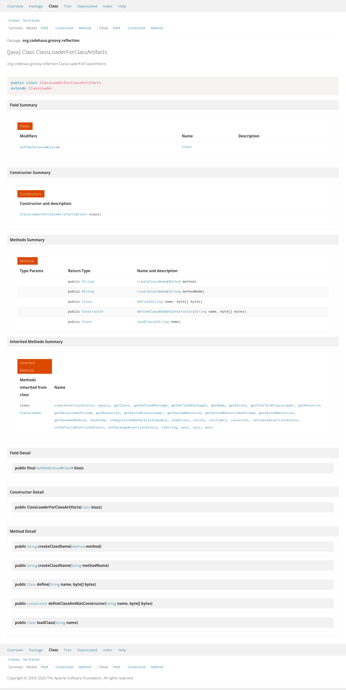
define (143, 301)
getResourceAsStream (73, 412)
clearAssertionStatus (74, 405)
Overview (15, 6)
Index (107, 6)
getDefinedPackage (150, 405)
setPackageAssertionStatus (132, 427)
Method (85, 28)
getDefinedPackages (189, 405)
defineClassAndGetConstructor (165, 311)
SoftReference (33, 147)
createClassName (152, 281)
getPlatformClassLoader (272, 405)
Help (122, 6)
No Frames (31, 20)
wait (185, 427)
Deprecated (87, 6)
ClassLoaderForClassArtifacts (47, 214)
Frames (14, 20)
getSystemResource (184, 412)
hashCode (98, 420)
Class (53, 147)
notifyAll (218, 420)
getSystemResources (276, 412)
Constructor (65, 28)
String (88, 281)
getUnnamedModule (70, 420)
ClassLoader (31, 412)
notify (199, 420)
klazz (187, 147)
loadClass (146, 321)
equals (104, 405)
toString (169, 427)
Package (36, 6)
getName (218, 405)
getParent (238, 405)
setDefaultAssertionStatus (79, 427)
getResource (309, 405)
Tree (68, 6)
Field (44, 28)
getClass (122, 405)
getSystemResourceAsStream (229, 412)
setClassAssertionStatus (275, 420)
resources (240, 420)
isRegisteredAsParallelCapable (138, 420)
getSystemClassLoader (143, 412)
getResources (108, 412)
